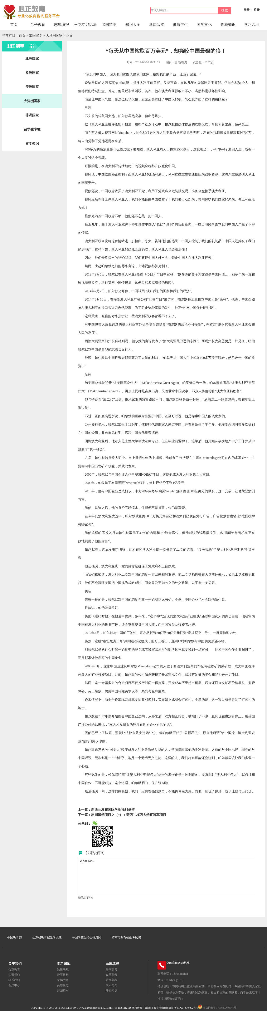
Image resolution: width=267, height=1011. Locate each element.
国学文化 (204, 25)
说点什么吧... (166, 875)
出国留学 (109, 25)
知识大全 (132, 25)
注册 (257, 9)
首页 (14, 25)
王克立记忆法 (85, 25)
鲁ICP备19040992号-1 (186, 1007)
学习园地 (251, 25)
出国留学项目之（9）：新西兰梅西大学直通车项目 (128, 815)
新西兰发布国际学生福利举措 (113, 809)
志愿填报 (61, 25)
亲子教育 (37, 25)
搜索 (224, 10)
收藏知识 (228, 25)
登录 (246, 9)
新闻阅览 (156, 25)
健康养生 (180, 25)
